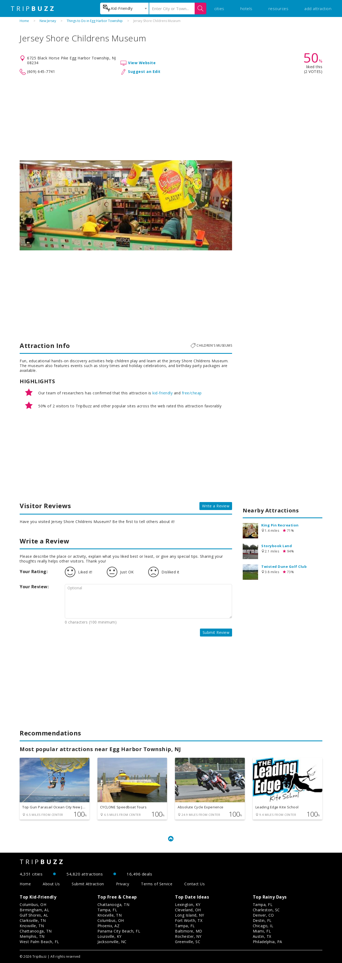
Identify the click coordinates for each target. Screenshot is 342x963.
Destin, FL (262, 920)
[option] (126, 205)
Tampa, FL (107, 909)
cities (219, 8)
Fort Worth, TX (188, 920)
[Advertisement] (171, 118)
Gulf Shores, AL (34, 915)
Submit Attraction (88, 883)
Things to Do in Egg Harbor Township (95, 21)
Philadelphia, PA (267, 941)
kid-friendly (162, 392)
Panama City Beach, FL (118, 931)
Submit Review (216, 632)
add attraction (317, 8)
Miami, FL (262, 931)
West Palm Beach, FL (39, 941)
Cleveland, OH (188, 909)
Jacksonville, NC (112, 941)
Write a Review (215, 505)
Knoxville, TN (32, 925)
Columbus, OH (33, 904)
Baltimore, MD (188, 931)
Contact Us (194, 883)
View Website (142, 62)
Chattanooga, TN (36, 931)
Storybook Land (276, 545)
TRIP (33, 8)
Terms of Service (156, 883)
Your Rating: (34, 571)
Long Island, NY (189, 915)
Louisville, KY (109, 936)
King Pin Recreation (280, 525)
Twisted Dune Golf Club (284, 566)
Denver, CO (263, 915)
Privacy (122, 883)
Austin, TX (262, 936)
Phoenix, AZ (108, 925)
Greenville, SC (187, 941)
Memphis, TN (32, 936)
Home (24, 21)
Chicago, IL (263, 925)
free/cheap (192, 392)
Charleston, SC (266, 909)
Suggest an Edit (144, 71)
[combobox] (124, 8)
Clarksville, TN (33, 920)
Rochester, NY (188, 936)
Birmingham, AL (34, 909)
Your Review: (34, 586)
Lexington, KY (187, 904)
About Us (51, 883)
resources (278, 8)
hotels (246, 8)
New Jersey (48, 21)
